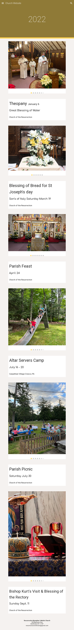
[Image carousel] (37, 67)
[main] (37, 19)
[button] (2, 3)
